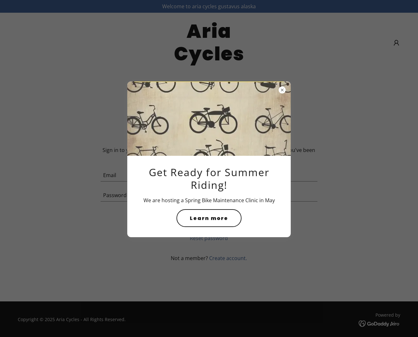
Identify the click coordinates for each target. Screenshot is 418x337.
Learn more (209, 218)
